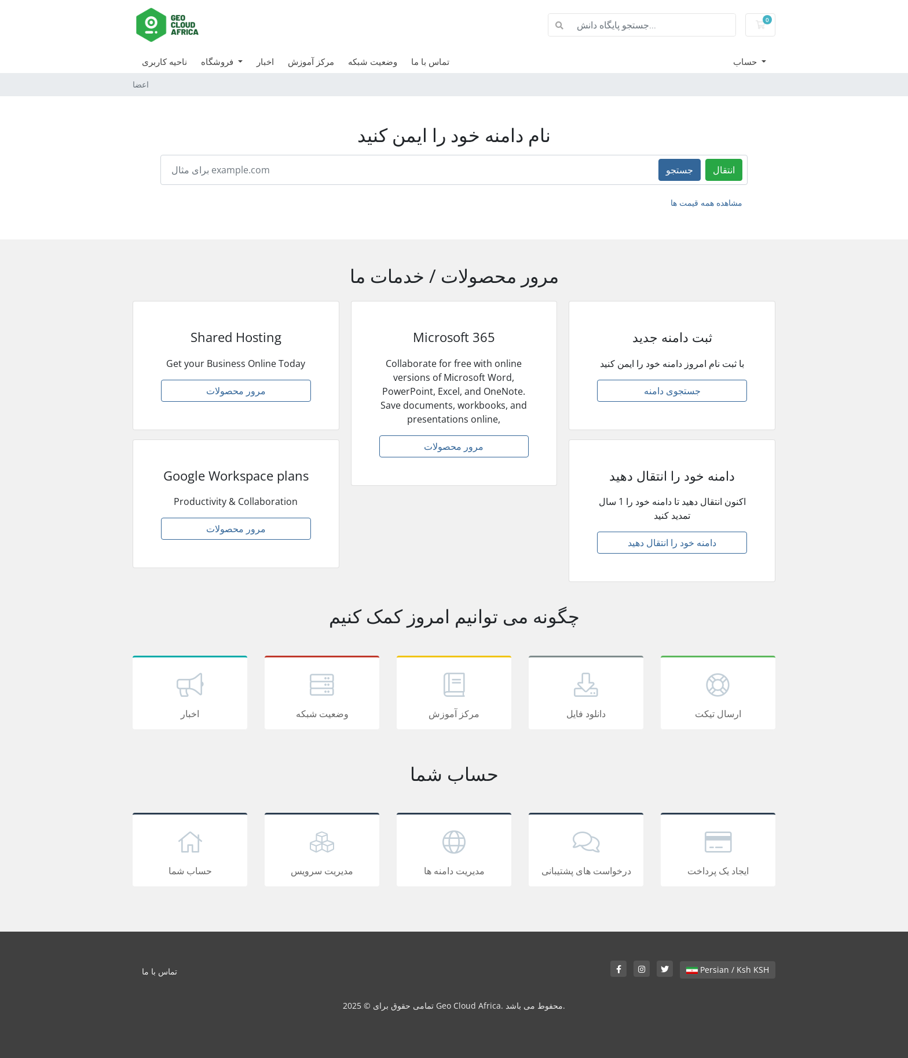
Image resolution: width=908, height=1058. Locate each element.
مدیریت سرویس (322, 851)
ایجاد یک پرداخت (718, 851)
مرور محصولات (236, 390)
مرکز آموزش (311, 61)
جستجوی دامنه (672, 390)
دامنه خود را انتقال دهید (672, 542)
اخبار (265, 61)
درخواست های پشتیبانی (586, 851)
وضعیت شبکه (372, 61)
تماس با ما (430, 61)
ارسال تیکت (718, 694)
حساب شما (190, 851)
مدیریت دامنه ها (454, 851)
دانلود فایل (586, 694)
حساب (746, 61)
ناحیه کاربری (164, 61)
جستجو (679, 169)
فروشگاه (218, 61)
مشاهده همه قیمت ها (706, 202)
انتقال (724, 169)
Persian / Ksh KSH (727, 969)
